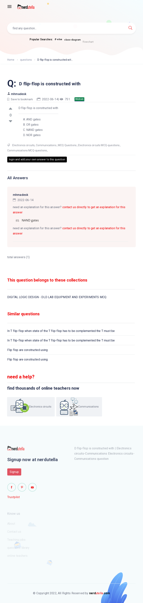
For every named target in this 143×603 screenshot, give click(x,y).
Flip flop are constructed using (27, 350)
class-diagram (72, 40)
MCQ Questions (67, 145)
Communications (46, 145)
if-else (58, 39)
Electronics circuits (23, 145)
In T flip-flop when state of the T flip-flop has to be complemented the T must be (61, 331)
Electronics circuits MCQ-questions (99, 145)
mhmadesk (18, 94)
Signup (14, 473)
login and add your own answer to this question (37, 159)
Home (11, 59)
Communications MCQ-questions (27, 150)
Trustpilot (13, 498)
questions (26, 59)
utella (99, 593)
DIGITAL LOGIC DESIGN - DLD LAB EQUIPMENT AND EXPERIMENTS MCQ (56, 297)
